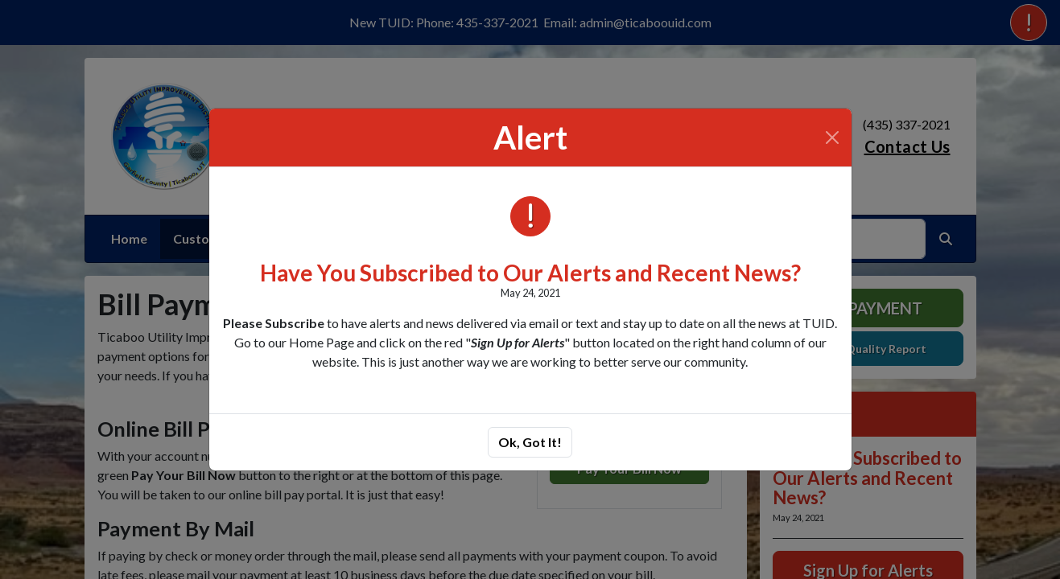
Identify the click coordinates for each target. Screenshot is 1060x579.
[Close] (832, 137)
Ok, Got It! (530, 442)
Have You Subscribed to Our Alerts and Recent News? (530, 272)
